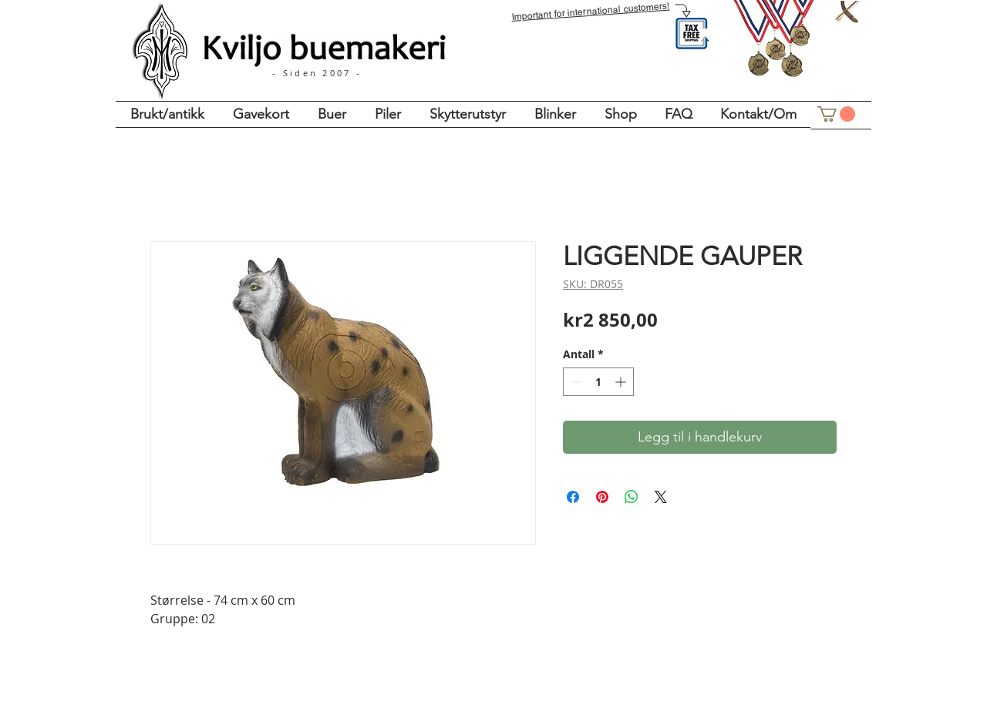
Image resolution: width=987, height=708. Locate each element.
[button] (836, 114)
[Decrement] (574, 381)
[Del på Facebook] (573, 497)
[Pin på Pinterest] (602, 497)
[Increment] (622, 381)
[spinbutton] (598, 381)
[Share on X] (661, 497)
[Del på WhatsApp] (631, 497)
